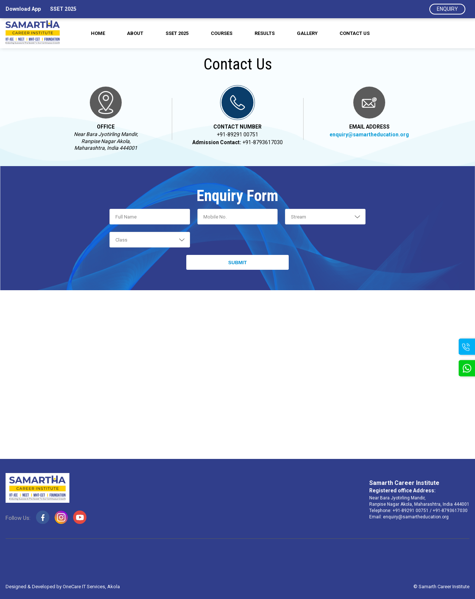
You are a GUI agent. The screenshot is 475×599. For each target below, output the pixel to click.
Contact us (358, 33)
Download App (23, 9)
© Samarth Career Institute (441, 586)
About (133, 33)
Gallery (309, 33)
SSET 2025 (63, 9)
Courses (221, 33)
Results (266, 33)
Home (95, 33)
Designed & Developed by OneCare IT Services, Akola (63, 586)
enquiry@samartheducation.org (369, 134)
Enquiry (447, 9)
